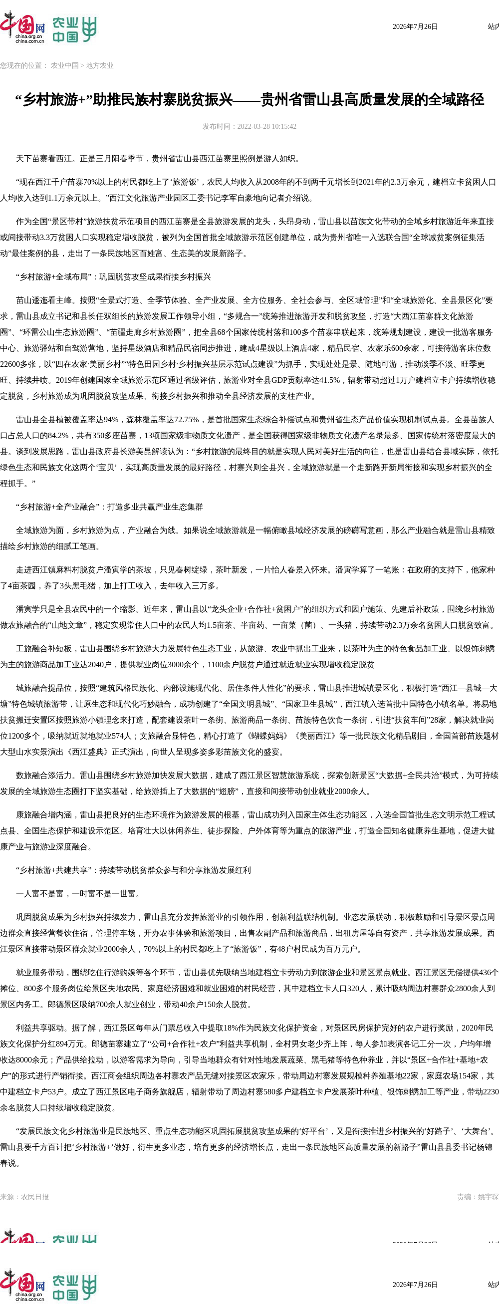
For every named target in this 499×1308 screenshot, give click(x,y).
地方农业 (100, 65)
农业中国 (65, 65)
